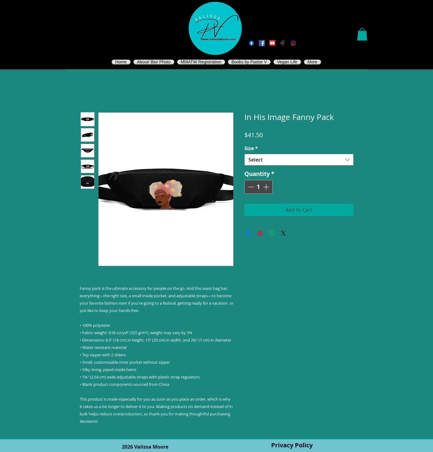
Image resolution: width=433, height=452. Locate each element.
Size (251, 148)
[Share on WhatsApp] (271, 233)
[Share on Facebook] (248, 233)
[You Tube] (272, 43)
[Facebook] (251, 43)
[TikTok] (283, 43)
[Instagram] (293, 43)
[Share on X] (283, 233)
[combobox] (299, 160)
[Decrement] (250, 187)
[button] (362, 34)
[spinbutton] (258, 187)
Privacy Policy (292, 445)
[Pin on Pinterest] (260, 233)
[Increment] (267, 187)
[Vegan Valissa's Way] (262, 43)
